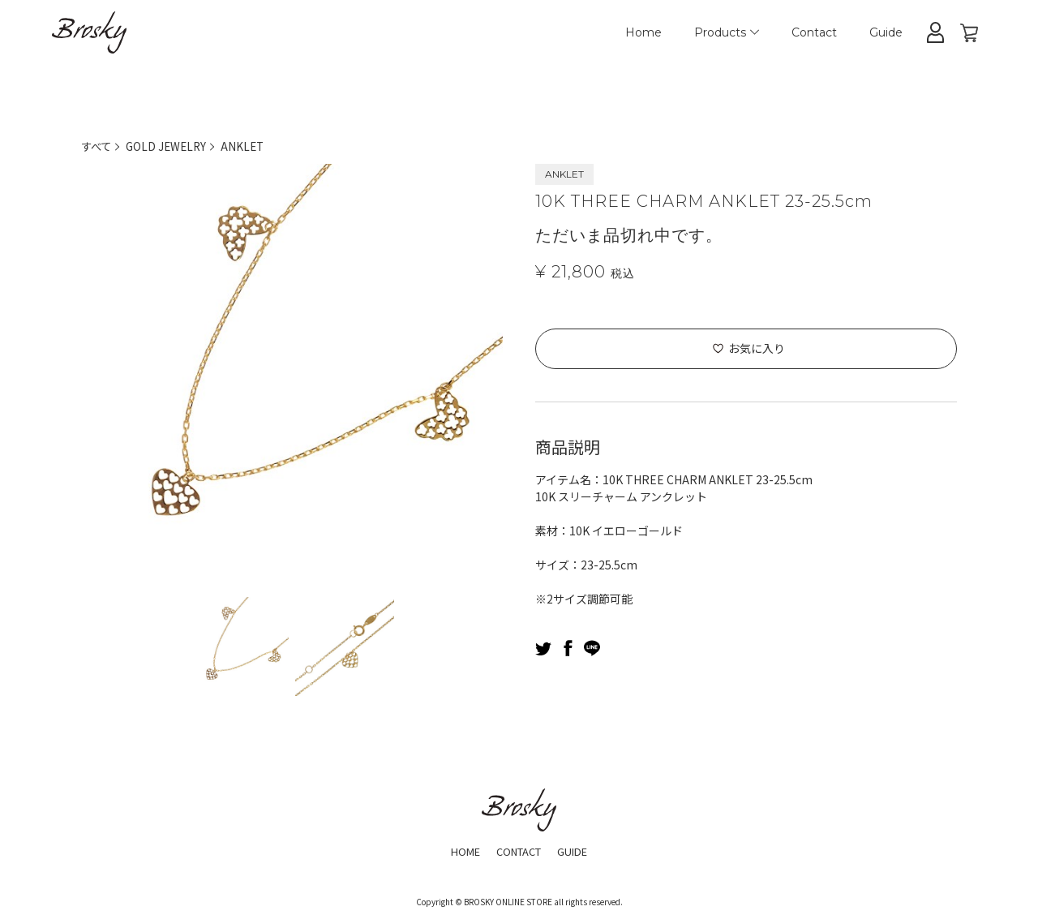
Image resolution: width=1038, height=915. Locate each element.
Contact (814, 32)
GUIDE (578, 850)
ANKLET (248, 146)
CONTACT (518, 850)
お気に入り (756, 348)
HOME (459, 850)
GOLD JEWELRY (170, 146)
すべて (97, 146)
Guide (886, 32)
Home (643, 32)
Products (726, 32)
